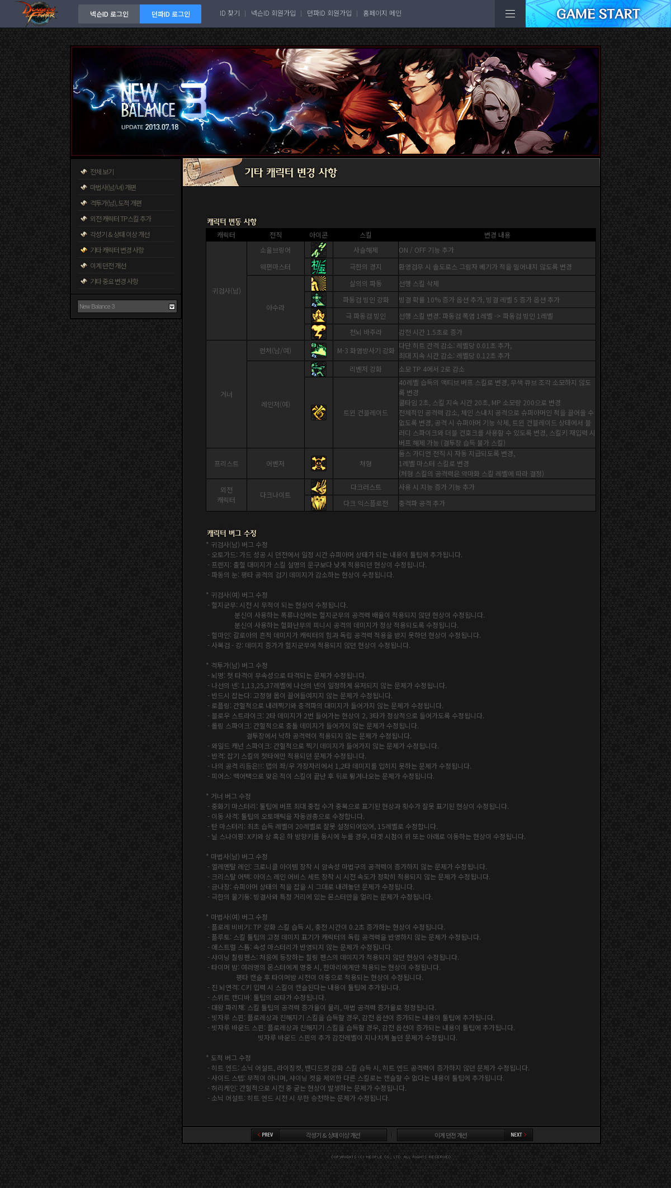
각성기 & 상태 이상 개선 (119, 234)
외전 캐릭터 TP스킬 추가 (120, 218)
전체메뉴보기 (510, 13)
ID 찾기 (230, 12)
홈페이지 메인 (382, 12)
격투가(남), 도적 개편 (115, 202)
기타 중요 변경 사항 (114, 281)
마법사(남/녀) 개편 (113, 187)
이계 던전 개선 (108, 265)
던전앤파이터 (39, 13)
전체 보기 (102, 171)
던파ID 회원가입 (329, 12)
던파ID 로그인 (171, 13)
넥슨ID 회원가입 (273, 12)
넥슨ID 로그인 (109, 13)
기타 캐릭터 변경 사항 (117, 249)
